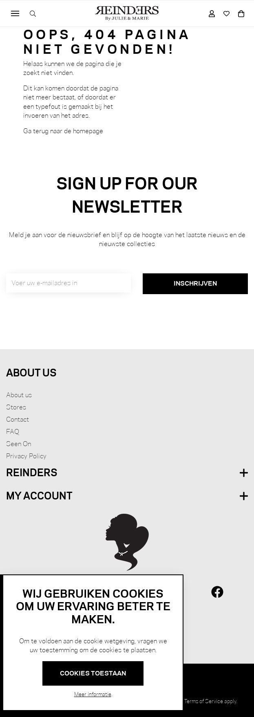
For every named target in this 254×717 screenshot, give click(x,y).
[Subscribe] (195, 284)
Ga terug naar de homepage (63, 131)
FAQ (12, 431)
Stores (16, 407)
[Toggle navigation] (15, 13)
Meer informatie (92, 694)
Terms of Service (203, 701)
